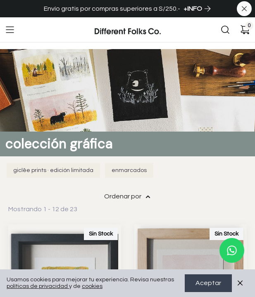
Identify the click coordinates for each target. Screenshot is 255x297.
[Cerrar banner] (244, 8)
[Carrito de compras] (245, 29)
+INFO (197, 8)
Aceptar (208, 283)
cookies (92, 287)
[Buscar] (225, 29)
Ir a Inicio (107, 23)
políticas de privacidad (38, 287)
